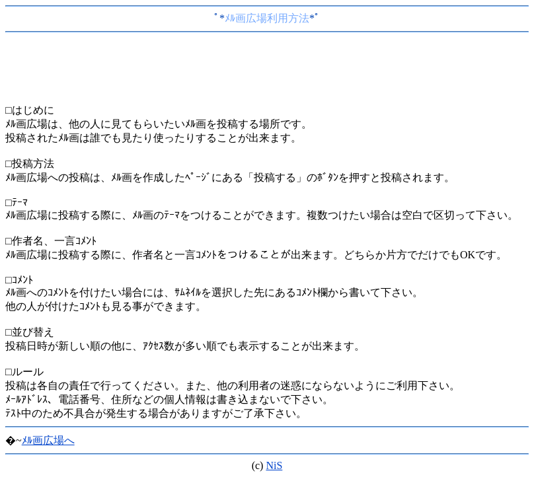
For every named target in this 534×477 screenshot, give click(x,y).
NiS (274, 465)
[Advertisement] (267, 71)
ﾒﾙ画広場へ (48, 440)
